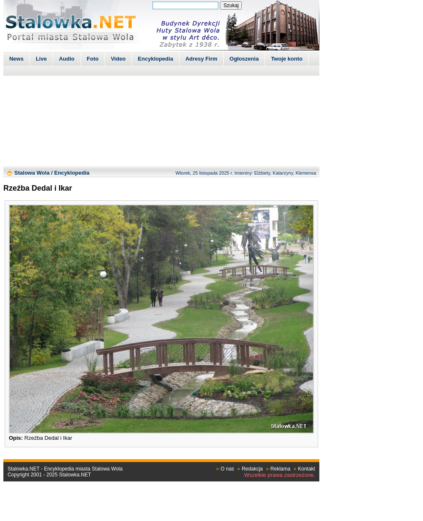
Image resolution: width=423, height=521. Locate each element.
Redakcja (252, 469)
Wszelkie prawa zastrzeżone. (279, 475)
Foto (93, 59)
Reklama (280, 469)
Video (118, 59)
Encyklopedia (155, 59)
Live (41, 59)
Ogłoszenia (244, 59)
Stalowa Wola (32, 173)
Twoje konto (287, 59)
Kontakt (306, 469)
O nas (227, 469)
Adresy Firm (201, 59)
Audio (67, 59)
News (16, 59)
